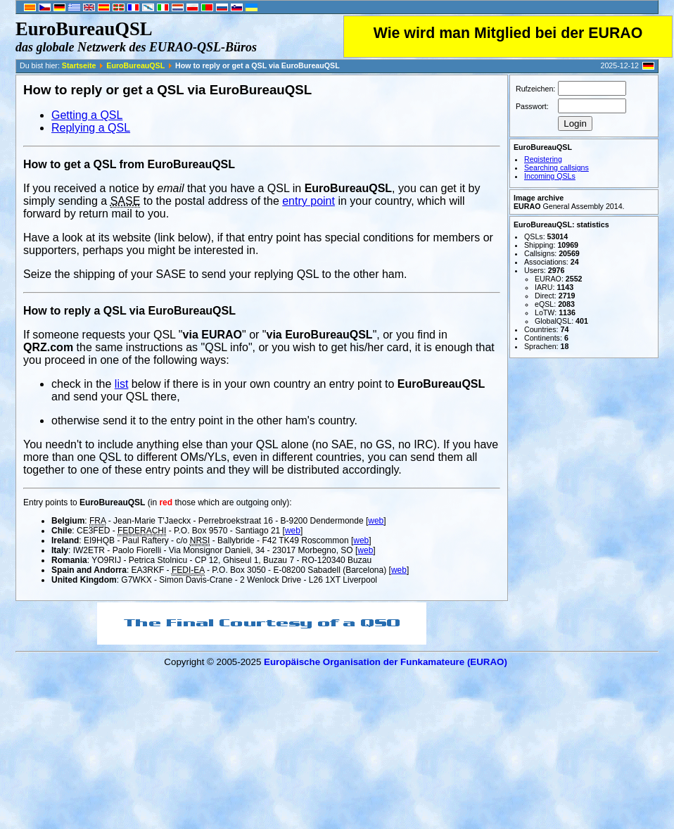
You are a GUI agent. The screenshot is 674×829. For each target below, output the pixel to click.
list (122, 384)
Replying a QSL (90, 128)
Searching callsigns (556, 167)
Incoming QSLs (550, 176)
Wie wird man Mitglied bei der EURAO (508, 33)
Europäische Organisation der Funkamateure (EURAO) (385, 662)
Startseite (79, 65)
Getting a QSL (86, 115)
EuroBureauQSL (135, 65)
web (375, 521)
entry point (308, 201)
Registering (543, 159)
